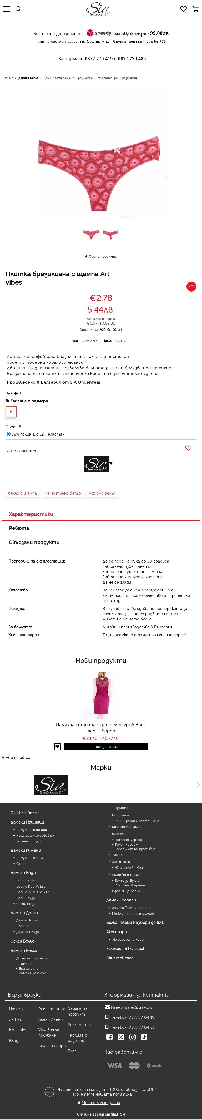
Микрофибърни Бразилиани (117, 78)
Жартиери (121, 861)
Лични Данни (50, 1019)
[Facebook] (110, 1037)
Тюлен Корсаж (126, 844)
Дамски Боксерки (33, 972)
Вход (13, 1040)
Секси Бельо (22, 940)
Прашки (121, 808)
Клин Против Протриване (137, 821)
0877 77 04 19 (141, 1016)
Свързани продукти (34, 542)
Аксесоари (116, 931)
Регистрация (51, 1008)
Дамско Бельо (28, 78)
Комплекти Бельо (127, 826)
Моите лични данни (101, 1102)
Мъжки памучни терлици (133, 913)
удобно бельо (102, 492)
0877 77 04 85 (142, 1026)
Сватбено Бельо (126, 874)
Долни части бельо (57, 78)
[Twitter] (122, 1037)
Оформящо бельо (126, 891)
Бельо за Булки (127, 880)
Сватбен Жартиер (131, 885)
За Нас (15, 1019)
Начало (8, 78)
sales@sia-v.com (140, 1006)
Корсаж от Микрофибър (135, 848)
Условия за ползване (48, 1032)
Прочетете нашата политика (101, 1093)
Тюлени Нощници (30, 841)
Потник (22, 926)
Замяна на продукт (77, 1011)
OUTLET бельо (25, 812)
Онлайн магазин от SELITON (101, 1114)
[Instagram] (133, 1037)
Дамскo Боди (23, 872)
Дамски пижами (26, 849)
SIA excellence (120, 957)
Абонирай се (18, 757)
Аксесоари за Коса (128, 939)
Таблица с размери (29, 400)
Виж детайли (106, 746)
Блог (72, 1050)
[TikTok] (145, 1037)
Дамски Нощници (27, 821)
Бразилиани (84, 78)
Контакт (18, 1029)
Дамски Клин (26, 920)
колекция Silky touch (125, 948)
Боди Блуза (25, 897)
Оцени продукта (103, 256)
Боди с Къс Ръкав (31, 886)
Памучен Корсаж (129, 839)
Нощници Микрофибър (35, 835)
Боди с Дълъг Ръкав (32, 892)
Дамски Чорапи (121, 899)
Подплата (120, 815)
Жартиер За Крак (130, 867)
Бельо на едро (52, 1045)
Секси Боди (26, 903)
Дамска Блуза (27, 931)
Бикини (25, 964)
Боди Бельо (25, 880)
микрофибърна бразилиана (52, 356)
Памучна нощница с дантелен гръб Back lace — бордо (101, 727)
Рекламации (79, 1024)
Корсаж (118, 833)
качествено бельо (63, 492)
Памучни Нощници (31, 829)
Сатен (22, 863)
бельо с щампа (22, 492)
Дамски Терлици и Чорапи (133, 907)
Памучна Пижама (30, 857)
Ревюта (19, 528)
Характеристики (31, 514)
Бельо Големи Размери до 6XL (135, 922)
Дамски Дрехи (24, 912)
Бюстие (119, 854)
